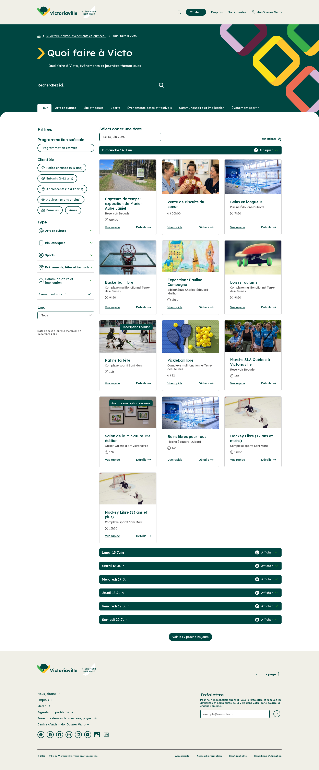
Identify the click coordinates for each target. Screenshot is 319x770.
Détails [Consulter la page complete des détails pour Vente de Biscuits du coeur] (206, 227)
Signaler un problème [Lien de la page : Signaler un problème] (55, 712)
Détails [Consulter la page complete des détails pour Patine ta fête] (143, 383)
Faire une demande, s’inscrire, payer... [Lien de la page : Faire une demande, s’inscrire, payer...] (67, 718)
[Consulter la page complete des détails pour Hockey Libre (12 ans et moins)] (253, 446)
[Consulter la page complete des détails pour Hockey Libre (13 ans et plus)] (128, 522)
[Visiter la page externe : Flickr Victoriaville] (97, 735)
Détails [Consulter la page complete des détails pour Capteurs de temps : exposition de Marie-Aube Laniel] (143, 227)
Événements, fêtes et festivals (66, 267)
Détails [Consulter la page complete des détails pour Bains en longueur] (268, 227)
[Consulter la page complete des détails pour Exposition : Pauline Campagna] (190, 291)
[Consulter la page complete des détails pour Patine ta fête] (128, 367)
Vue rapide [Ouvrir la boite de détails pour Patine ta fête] (112, 383)
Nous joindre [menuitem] (237, 12)
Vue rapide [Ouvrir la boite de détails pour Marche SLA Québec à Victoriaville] (237, 383)
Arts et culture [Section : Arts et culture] (65, 108)
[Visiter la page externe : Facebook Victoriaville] (40, 735)
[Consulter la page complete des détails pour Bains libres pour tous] (190, 444)
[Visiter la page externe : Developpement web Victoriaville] (106, 735)
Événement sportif (65, 294)
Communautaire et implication (66, 280)
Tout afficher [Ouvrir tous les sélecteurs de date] (271, 139)
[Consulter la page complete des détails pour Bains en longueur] (253, 209)
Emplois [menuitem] (217, 12)
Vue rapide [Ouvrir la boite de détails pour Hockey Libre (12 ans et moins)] (237, 460)
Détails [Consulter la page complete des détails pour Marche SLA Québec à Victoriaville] (268, 383)
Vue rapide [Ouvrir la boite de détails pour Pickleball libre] (174, 383)
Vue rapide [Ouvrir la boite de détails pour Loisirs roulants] (237, 307)
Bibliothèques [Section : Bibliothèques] (93, 108)
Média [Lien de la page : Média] (44, 706)
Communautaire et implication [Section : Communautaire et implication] (201, 108)
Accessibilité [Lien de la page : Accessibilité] (182, 756)
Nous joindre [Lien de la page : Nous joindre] (48, 694)
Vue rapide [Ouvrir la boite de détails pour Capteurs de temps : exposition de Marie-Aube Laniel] (112, 227)
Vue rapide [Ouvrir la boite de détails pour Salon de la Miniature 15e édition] (112, 460)
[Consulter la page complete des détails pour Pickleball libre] (190, 369)
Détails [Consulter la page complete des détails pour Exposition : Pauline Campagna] (206, 307)
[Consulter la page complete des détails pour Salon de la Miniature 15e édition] (128, 446)
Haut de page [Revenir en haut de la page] (268, 674)
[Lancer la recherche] (161, 85)
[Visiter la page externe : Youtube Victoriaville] (87, 735)
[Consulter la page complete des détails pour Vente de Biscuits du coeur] (190, 209)
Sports (66, 255)
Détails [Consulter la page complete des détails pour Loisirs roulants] (268, 307)
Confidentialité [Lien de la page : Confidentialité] (238, 756)
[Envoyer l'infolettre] (277, 714)
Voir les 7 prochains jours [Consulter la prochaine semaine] (190, 637)
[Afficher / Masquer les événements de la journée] (269, 150)
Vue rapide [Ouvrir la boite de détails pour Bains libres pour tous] (174, 460)
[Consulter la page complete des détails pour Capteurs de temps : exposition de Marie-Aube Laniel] (128, 211)
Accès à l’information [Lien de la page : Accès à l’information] (209, 756)
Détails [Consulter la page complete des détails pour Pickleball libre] (206, 383)
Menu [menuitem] (196, 12)
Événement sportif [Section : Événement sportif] (245, 108)
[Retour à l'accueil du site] (40, 36)
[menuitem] (66, 12)
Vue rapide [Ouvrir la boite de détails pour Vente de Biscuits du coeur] (174, 227)
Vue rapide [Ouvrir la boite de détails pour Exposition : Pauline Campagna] (174, 307)
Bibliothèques (66, 243)
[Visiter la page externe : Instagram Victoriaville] (69, 735)
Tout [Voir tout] (44, 108)
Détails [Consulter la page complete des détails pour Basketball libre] (143, 307)
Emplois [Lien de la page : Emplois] (45, 700)
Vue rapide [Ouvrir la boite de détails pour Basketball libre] (112, 307)
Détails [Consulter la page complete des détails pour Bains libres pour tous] (206, 460)
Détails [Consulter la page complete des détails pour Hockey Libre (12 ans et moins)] (268, 460)
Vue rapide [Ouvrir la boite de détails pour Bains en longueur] (237, 227)
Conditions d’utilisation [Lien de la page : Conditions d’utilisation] (268, 756)
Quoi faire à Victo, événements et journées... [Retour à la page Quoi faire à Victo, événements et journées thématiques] (76, 36)
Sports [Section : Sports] (115, 108)
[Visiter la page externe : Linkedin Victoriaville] (78, 735)
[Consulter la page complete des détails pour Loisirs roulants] (253, 291)
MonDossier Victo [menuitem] (266, 12)
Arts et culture (66, 230)
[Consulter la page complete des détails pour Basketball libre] (128, 291)
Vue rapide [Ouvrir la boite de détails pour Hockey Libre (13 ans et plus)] (112, 536)
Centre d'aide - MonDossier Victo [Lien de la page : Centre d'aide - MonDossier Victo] (63, 724)
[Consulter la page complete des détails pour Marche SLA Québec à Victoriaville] (253, 369)
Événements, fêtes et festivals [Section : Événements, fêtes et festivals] (149, 108)
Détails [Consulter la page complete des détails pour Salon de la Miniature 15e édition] (143, 460)
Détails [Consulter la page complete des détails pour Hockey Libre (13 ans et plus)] (143, 536)
